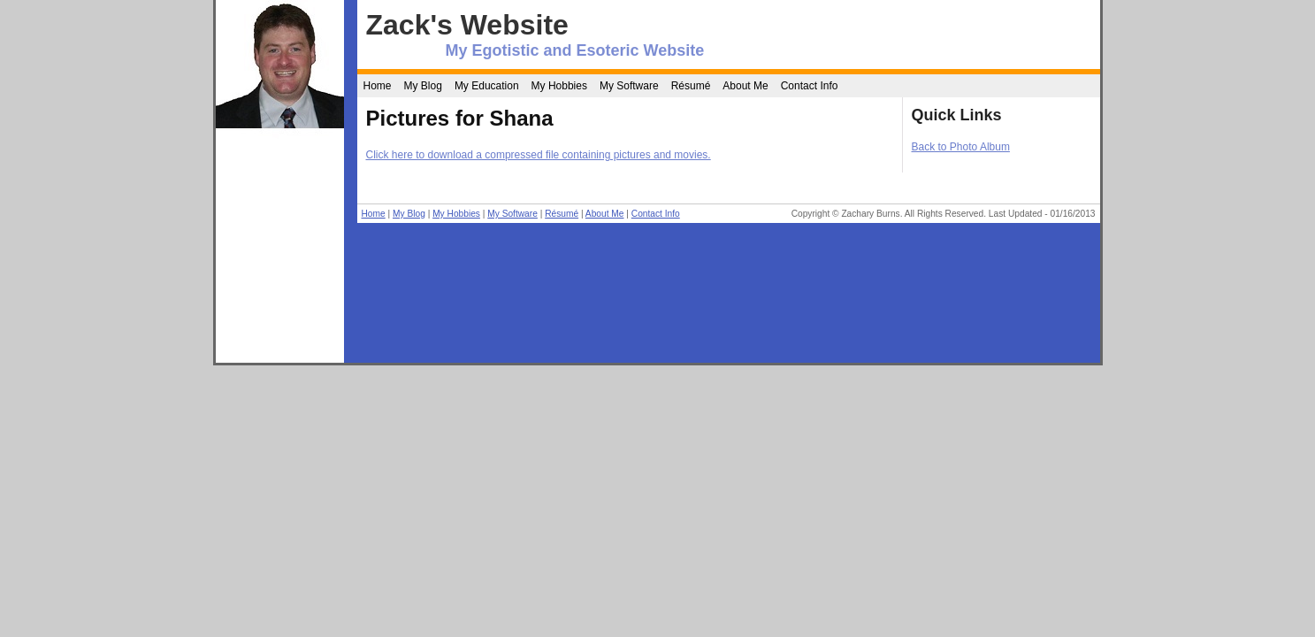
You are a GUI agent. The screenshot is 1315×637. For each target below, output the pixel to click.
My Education (487, 86)
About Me (745, 86)
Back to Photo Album (961, 147)
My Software (629, 86)
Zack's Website (467, 25)
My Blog (423, 86)
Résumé (691, 86)
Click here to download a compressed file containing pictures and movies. (538, 155)
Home (377, 86)
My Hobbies (559, 86)
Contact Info (809, 86)
